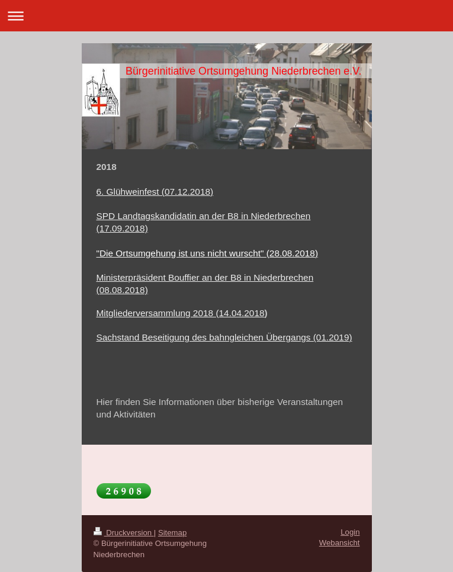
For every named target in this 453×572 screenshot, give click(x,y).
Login (349, 532)
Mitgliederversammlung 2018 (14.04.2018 (181, 313)
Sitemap (172, 532)
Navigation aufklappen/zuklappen (226, 15)
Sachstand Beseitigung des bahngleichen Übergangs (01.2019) (224, 337)
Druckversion (124, 532)
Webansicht (339, 542)
